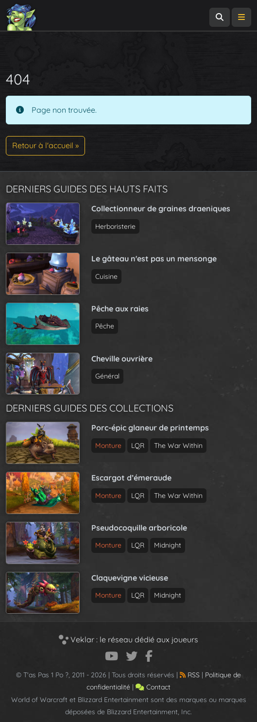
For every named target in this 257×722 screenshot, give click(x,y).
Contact (153, 687)
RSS (190, 674)
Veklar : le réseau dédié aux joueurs (128, 639)
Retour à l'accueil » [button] (45, 145)
